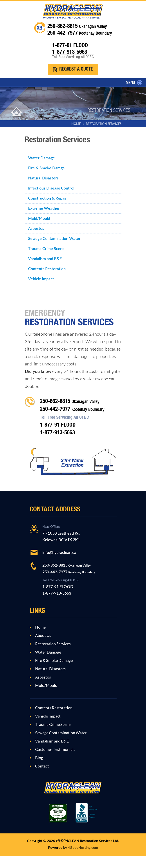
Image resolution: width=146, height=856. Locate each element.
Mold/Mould (39, 218)
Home (40, 627)
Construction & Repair (47, 198)
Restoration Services (53, 644)
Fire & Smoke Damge (46, 168)
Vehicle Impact (41, 279)
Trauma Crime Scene (46, 249)
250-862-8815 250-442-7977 (68, 568)
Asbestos (36, 229)
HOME (76, 124)
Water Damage (41, 158)
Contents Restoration (47, 269)
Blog (39, 758)
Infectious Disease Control (51, 188)
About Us (43, 636)
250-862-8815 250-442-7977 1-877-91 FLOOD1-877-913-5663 (72, 417)
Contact (42, 766)
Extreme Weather (44, 208)
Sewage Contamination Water (54, 239)
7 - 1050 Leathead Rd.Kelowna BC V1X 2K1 (61, 533)
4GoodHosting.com (83, 847)
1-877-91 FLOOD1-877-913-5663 (60, 587)
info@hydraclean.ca (59, 553)
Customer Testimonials (55, 750)
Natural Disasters (43, 178)
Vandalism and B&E (45, 259)
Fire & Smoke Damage (54, 661)
